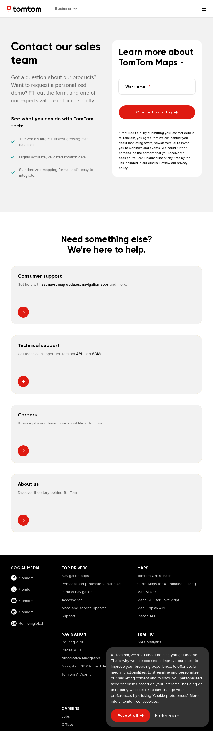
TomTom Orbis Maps (154, 437)
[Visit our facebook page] (30, 439)
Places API (146, 477)
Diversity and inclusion (81, 610)
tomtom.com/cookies (140, 701)
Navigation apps (75, 437)
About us (145, 577)
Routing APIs (72, 503)
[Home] (24, 9)
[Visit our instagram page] (30, 485)
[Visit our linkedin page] (30, 473)
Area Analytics (149, 503)
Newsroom (146, 593)
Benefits (69, 593)
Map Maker (146, 453)
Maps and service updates (84, 469)
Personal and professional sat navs (91, 445)
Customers (146, 585)
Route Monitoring (152, 527)
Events (143, 601)
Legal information (53, 689)
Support (68, 477)
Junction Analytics (152, 535)
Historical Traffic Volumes (158, 543)
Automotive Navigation (81, 519)
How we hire (72, 601)
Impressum (20, 700)
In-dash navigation (77, 453)
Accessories (72, 461)
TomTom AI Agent (76, 535)
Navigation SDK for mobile (84, 527)
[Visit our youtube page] (30, 462)
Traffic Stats (147, 511)
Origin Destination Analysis (160, 519)
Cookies (106, 689)
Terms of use (84, 689)
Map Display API (151, 469)
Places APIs (71, 511)
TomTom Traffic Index (28, 651)
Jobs (66, 577)
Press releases (150, 610)
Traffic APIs (146, 551)
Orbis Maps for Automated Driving (166, 445)
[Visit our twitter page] (30, 451)
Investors (145, 618)
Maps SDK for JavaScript (158, 461)
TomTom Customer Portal (73, 651)
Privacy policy (22, 689)
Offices (68, 585)
